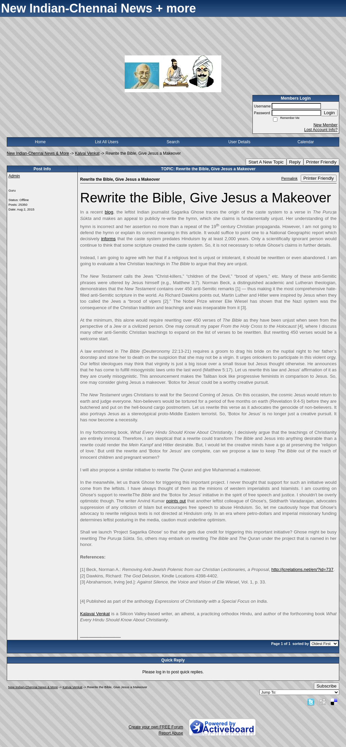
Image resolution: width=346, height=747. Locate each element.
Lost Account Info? (321, 129)
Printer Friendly (321, 162)
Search (173, 142)
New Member (326, 125)
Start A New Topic (265, 162)
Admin (14, 176)
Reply (295, 162)
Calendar (305, 142)
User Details (239, 142)
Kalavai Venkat (95, 613)
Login (329, 112)
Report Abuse (170, 733)
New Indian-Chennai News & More (38, 153)
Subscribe (327, 686)
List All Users (106, 142)
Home (40, 142)
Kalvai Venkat (87, 153)
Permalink (289, 178)
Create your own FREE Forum (156, 727)
